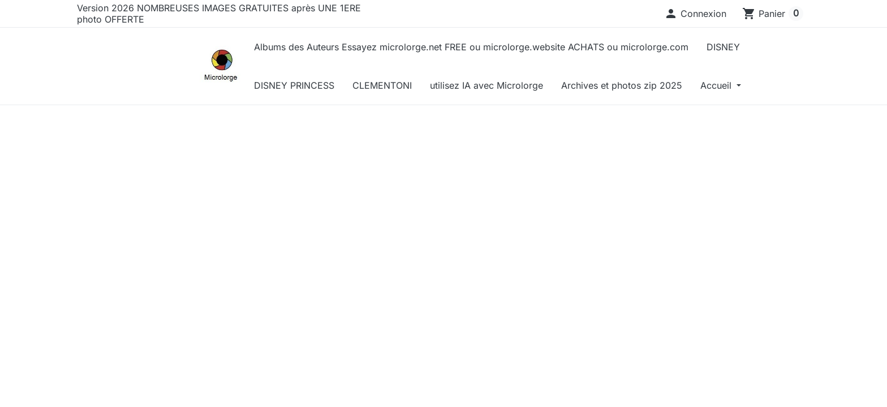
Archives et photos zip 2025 (621, 85)
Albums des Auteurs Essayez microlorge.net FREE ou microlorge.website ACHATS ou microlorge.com (471, 47)
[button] (695, 13)
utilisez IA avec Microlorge (486, 85)
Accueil (717, 85)
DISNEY (723, 47)
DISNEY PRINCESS (294, 85)
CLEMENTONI (382, 85)
